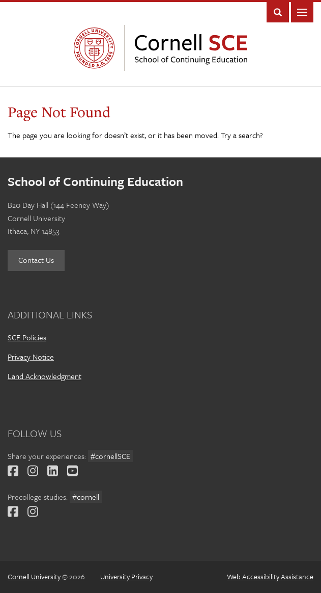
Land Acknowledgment (44, 376)
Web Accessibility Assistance (270, 576)
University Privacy (126, 576)
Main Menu (302, 12)
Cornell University (97, 48)
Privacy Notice (31, 356)
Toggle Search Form (278, 12)
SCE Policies (27, 337)
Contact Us (36, 259)
